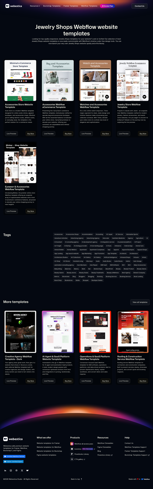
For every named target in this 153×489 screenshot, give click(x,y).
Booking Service (111, 276)
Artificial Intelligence (110, 257)
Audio (98, 261)
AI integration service (107, 242)
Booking (100, 276)
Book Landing (138, 276)
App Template (112, 253)
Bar (89, 269)
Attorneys (89, 261)
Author (128, 261)
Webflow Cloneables (105, 443)
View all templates (140, 302)
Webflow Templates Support (136, 447)
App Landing (58, 253)
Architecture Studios (61, 257)
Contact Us (129, 443)
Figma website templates (46, 455)
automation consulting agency (64, 265)
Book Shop (58, 280)
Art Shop (57, 261)
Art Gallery (87, 257)
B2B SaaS (104, 265)
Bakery (76, 269)
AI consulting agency (72, 242)
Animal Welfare (72, 249)
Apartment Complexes (97, 249)
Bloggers (82, 276)
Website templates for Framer (48, 443)
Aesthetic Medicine (118, 238)
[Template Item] (20, 80)
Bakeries (68, 269)
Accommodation (87, 234)
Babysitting (58, 269)
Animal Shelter (59, 249)
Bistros (56, 276)
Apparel (116, 249)
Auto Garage (137, 261)
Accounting (99, 234)
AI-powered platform (124, 242)
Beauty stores (71, 272)
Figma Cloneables (104, 447)
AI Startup (67, 246)
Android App (128, 246)
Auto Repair (93, 265)
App (109, 249)
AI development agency (89, 242)
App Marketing (86, 253)
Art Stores (66, 261)
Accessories (58, 234)
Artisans (136, 257)
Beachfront (109, 269)
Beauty (118, 269)
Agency (130, 238)
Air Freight (57, 246)
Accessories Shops (72, 234)
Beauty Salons (141, 269)
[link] (20, 105)
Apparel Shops (142, 249)
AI (147, 238)
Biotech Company (139, 272)
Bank (83, 269)
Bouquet (85, 280)
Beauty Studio (83, 272)
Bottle (78, 280)
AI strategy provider (80, 246)
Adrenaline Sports (132, 234)
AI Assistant (58, 242)
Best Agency (126, 272)
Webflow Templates (89, 6)
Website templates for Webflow (49, 447)
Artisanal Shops (125, 257)
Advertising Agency (77, 238)
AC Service (119, 234)
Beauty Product (129, 269)
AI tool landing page (96, 246)
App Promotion (99, 253)
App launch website (72, 253)
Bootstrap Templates (51, 6)
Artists (144, 257)
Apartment (83, 249)
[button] (35, 6)
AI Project (138, 242)
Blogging (91, 276)
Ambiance (118, 246)
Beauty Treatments (98, 272)
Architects (123, 253)
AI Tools (108, 246)
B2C (123, 265)
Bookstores (69, 280)
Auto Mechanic (82, 265)
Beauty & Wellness (113, 272)
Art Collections (75, 257)
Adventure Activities (60, 238)
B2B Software (114, 265)
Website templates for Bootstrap (49, 451)
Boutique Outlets (97, 280)
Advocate (106, 238)
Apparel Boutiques (128, 249)
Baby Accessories (140, 265)
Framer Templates (71, 6)
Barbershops (98, 269)
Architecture (134, 253)
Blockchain (65, 276)
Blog (74, 276)
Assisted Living (78, 261)
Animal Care (139, 246)
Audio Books (107, 261)
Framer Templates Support (135, 451)
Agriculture (139, 238)
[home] (13, 6)
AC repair (109, 234)
